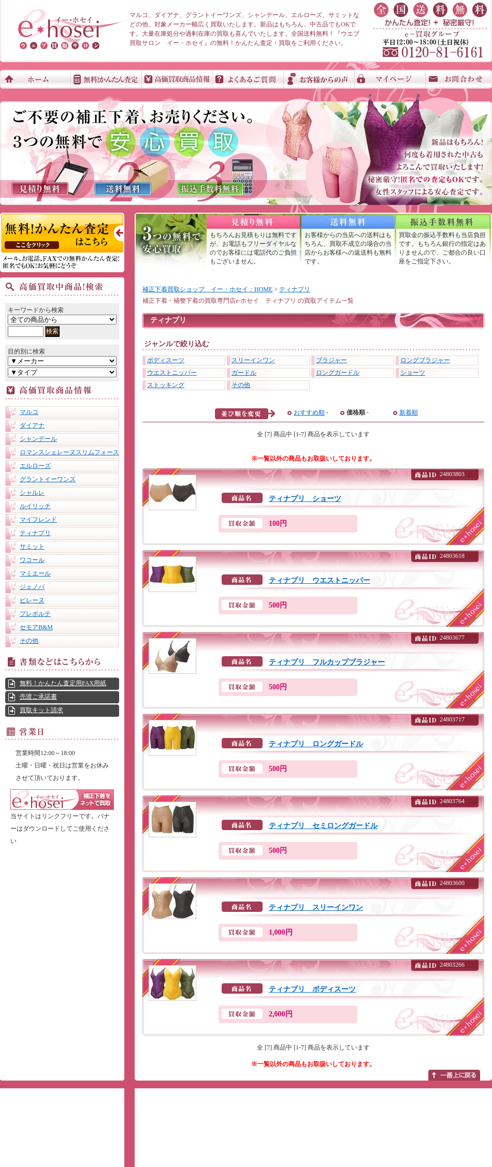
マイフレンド (38, 519)
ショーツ (412, 372)
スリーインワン (253, 360)
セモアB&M (36, 627)
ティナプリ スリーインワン (316, 907)
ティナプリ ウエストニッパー (319, 580)
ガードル (243, 372)
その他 (29, 640)
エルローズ (35, 465)
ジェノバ (32, 586)
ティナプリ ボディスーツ (312, 989)
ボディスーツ (165, 360)
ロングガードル (337, 372)
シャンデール (38, 438)
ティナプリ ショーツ (305, 499)
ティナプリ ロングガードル (316, 744)
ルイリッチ (35, 506)
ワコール (32, 560)
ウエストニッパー (172, 372)
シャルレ (32, 492)
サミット (32, 546)
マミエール (35, 573)
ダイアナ (32, 425)
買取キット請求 (41, 710)
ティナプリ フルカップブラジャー (327, 662)
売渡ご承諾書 (38, 696)
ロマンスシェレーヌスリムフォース (69, 452)
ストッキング (165, 385)
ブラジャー (331, 360)
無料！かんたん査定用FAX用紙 (63, 683)
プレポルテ (35, 613)
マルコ (29, 412)
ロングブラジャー (425, 360)
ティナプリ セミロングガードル (323, 826)
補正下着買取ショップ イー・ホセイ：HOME (207, 289)
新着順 (408, 412)
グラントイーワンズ (48, 479)
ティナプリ (35, 533)
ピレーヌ (32, 600)
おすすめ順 (309, 412)
